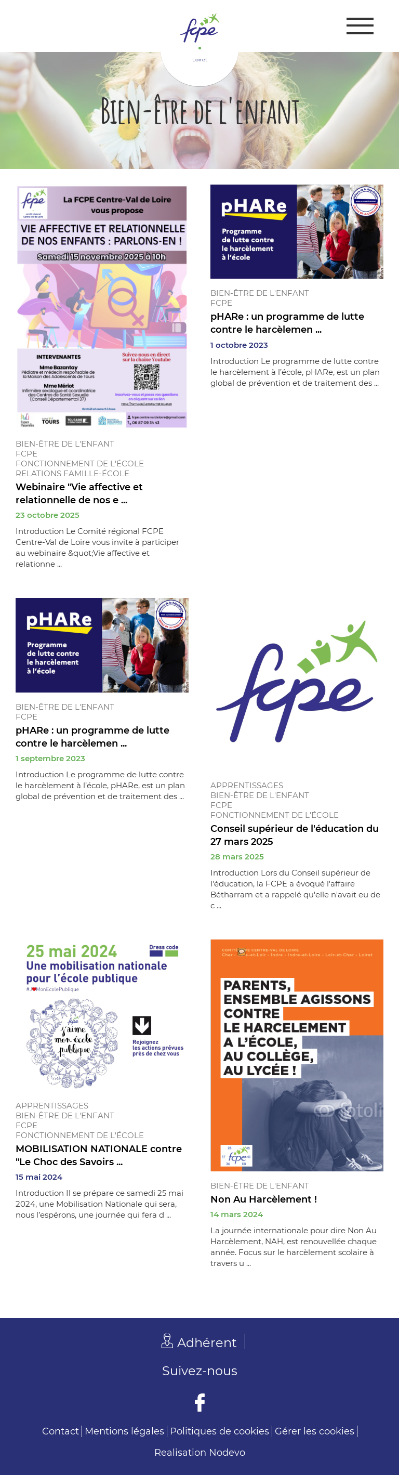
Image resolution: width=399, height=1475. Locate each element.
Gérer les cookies (314, 1431)
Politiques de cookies (219, 1431)
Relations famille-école (72, 473)
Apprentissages (246, 785)
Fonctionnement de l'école (80, 463)
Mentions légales (124, 1431)
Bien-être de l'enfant (65, 444)
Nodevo (227, 1452)
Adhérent (207, 1342)
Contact (60, 1431)
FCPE (26, 454)
